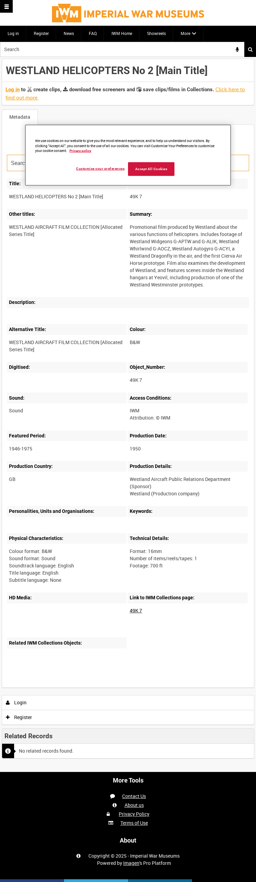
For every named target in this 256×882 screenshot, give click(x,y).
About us (134, 805)
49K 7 (136, 610)
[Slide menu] (6, 6)
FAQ (93, 33)
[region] (128, 155)
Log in (13, 33)
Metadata (19, 117)
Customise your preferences (100, 168)
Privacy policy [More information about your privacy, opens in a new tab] (80, 151)
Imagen (131, 863)
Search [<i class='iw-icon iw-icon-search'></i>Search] (250, 49)
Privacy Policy (134, 814)
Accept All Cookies (151, 169)
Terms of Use (134, 823)
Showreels (156, 33)
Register (41, 33)
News (69, 33)
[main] (128, 414)
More (185, 33)
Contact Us (134, 796)
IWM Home (121, 33)
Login (16, 702)
